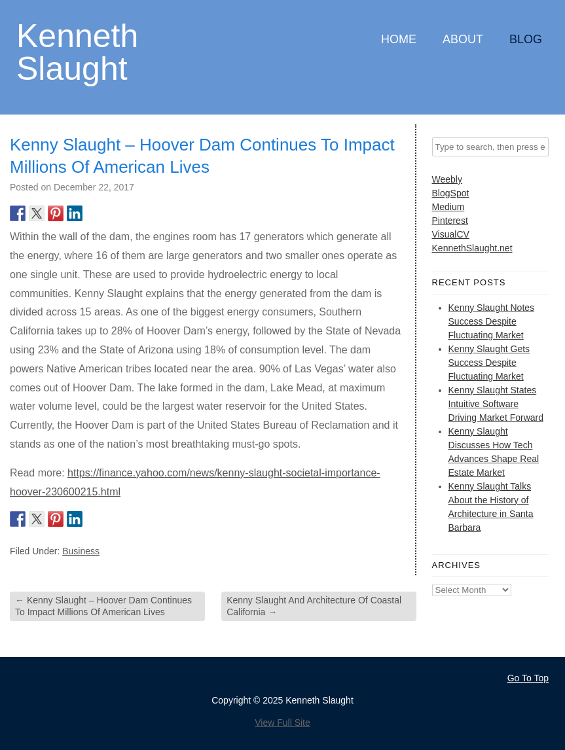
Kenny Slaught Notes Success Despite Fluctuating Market (491, 321)
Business (81, 551)
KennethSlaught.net (472, 248)
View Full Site (282, 722)
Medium (448, 207)
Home (398, 39)
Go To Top (528, 678)
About (463, 39)
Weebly (447, 179)
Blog (525, 39)
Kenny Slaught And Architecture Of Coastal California (314, 606)
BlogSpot (450, 193)
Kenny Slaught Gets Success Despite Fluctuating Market (489, 363)
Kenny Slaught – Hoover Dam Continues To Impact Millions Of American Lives (103, 606)
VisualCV (450, 234)
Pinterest (450, 220)
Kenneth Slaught (77, 51)
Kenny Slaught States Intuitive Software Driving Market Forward (495, 404)
